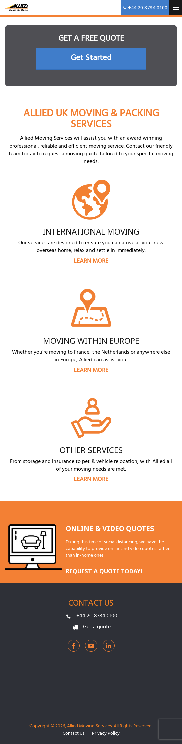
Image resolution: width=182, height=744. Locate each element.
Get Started (91, 58)
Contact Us (74, 734)
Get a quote (97, 627)
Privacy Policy (106, 734)
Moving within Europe (91, 340)
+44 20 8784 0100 (96, 616)
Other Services (91, 449)
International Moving (91, 231)
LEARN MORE (91, 261)
